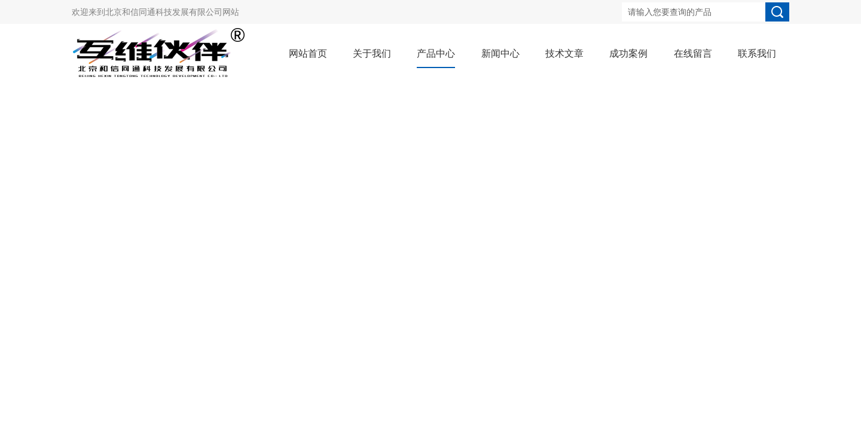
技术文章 (564, 53)
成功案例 (628, 53)
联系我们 (757, 53)
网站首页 (308, 53)
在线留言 (693, 53)
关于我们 (372, 53)
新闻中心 (500, 53)
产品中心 (436, 53)
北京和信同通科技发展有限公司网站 (172, 12)
